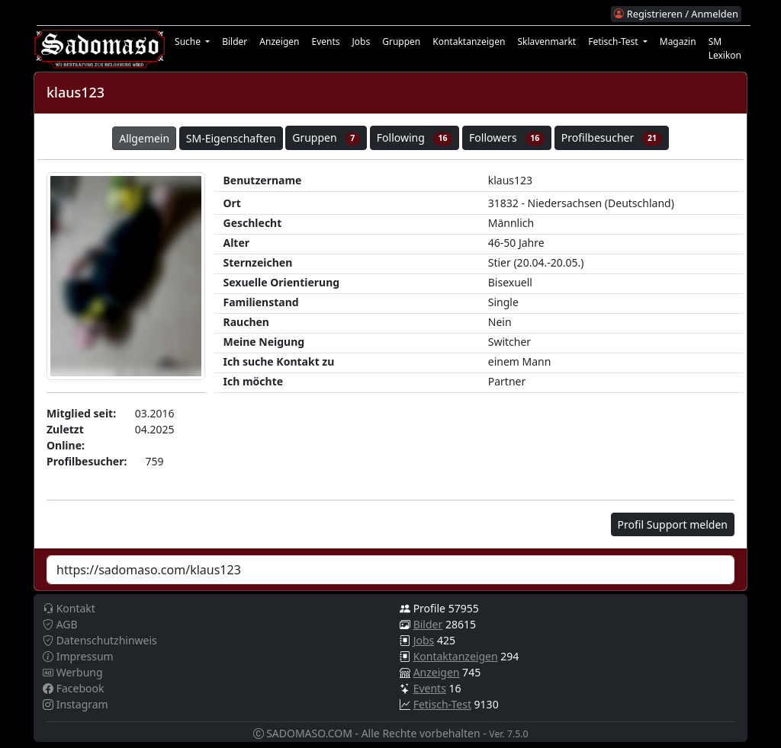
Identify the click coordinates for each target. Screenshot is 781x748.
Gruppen (401, 41)
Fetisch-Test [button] (614, 41)
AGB (60, 624)
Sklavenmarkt (546, 41)
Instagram (75, 704)
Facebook (73, 688)
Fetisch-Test (442, 704)
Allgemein (144, 138)
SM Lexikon (725, 48)
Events (325, 41)
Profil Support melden (673, 524)
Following (415, 137)
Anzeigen (279, 41)
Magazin (678, 41)
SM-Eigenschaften (231, 138)
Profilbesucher (611, 137)
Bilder (234, 41)
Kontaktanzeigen (468, 41)
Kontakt (69, 608)
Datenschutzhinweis (100, 640)
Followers (507, 137)
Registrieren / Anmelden (676, 14)
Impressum (78, 656)
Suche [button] (189, 41)
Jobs (361, 41)
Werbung (73, 672)
